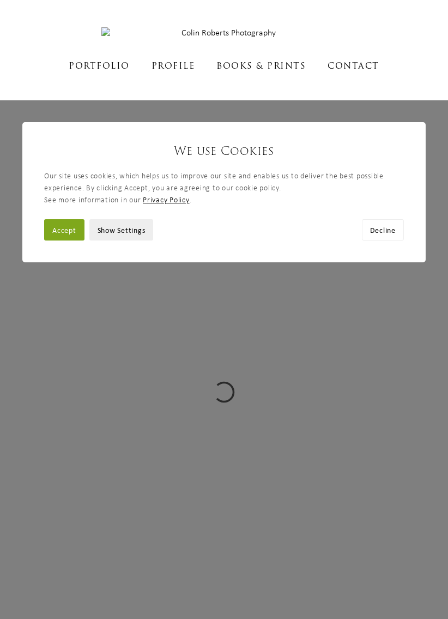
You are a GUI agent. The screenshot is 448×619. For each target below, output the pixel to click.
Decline (383, 129)
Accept (64, 129)
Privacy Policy (166, 99)
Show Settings (122, 129)
